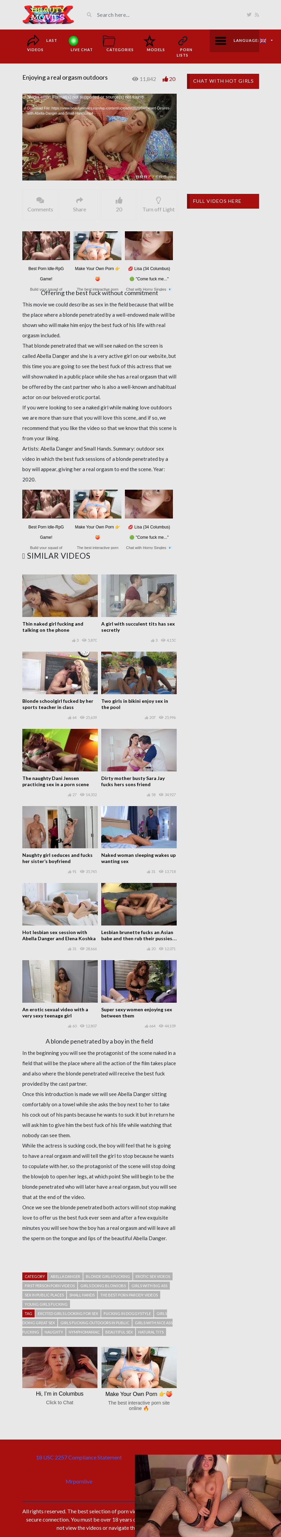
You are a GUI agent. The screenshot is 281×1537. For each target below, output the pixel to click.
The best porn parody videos (129, 1295)
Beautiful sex (119, 1332)
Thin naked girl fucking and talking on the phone (52, 627)
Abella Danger (65, 1276)
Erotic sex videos (153, 1276)
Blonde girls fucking (108, 1276)
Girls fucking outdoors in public (94, 1322)
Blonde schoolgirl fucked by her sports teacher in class (57, 704)
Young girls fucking (46, 1304)
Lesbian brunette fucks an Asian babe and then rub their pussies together (137, 938)
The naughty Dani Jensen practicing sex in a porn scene (55, 781)
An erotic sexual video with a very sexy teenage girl (55, 1012)
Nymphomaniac (84, 1332)
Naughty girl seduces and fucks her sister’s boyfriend (57, 858)
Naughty (54, 1332)
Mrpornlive (79, 1481)
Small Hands (82, 1295)
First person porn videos (50, 1285)
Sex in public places (44, 1295)
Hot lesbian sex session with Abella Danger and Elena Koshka (59, 935)
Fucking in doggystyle (127, 1313)
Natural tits (151, 1332)
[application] (99, 137)
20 (172, 78)
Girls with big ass (149, 1285)
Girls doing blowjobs (103, 1285)
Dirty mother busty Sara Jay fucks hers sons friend (133, 781)
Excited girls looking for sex (68, 1313)
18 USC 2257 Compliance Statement (79, 1457)
